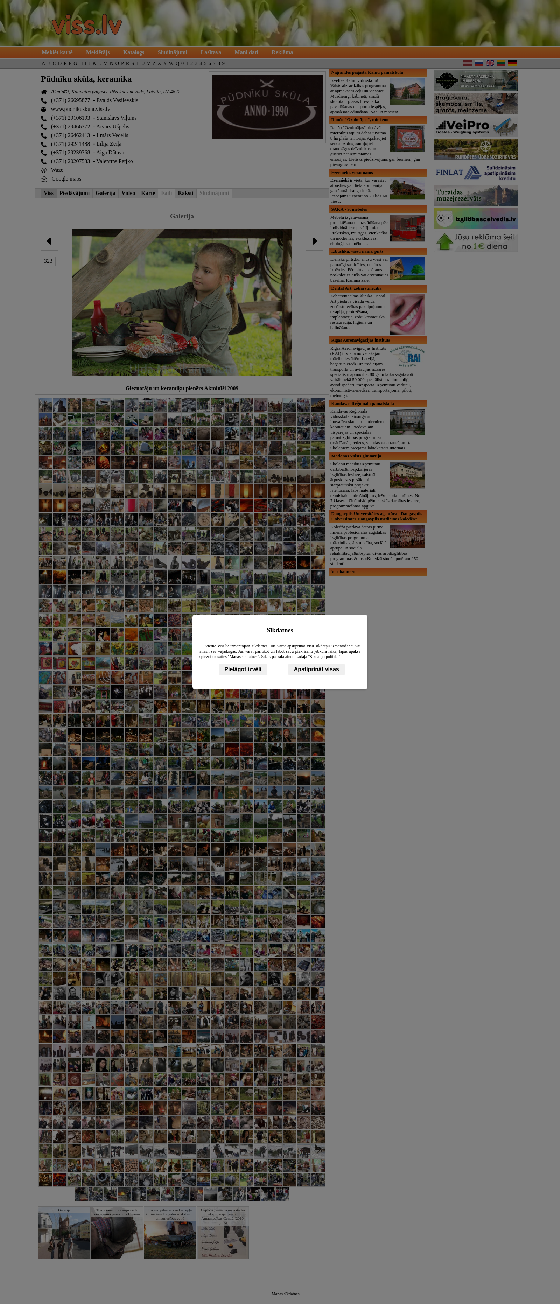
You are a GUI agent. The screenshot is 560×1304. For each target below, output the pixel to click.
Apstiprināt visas (316, 669)
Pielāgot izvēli (242, 669)
